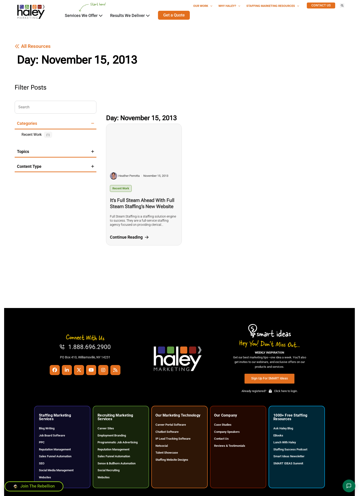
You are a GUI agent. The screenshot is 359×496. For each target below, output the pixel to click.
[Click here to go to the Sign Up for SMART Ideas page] (269, 379)
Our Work (202, 6)
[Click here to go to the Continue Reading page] (129, 237)
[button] (342, 5)
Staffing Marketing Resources (272, 6)
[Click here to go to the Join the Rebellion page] (34, 486)
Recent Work (120, 188)
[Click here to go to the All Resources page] (33, 46)
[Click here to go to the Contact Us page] (321, 5)
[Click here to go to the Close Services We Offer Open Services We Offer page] (101, 16)
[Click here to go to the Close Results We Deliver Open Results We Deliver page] (148, 16)
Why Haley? (229, 6)
